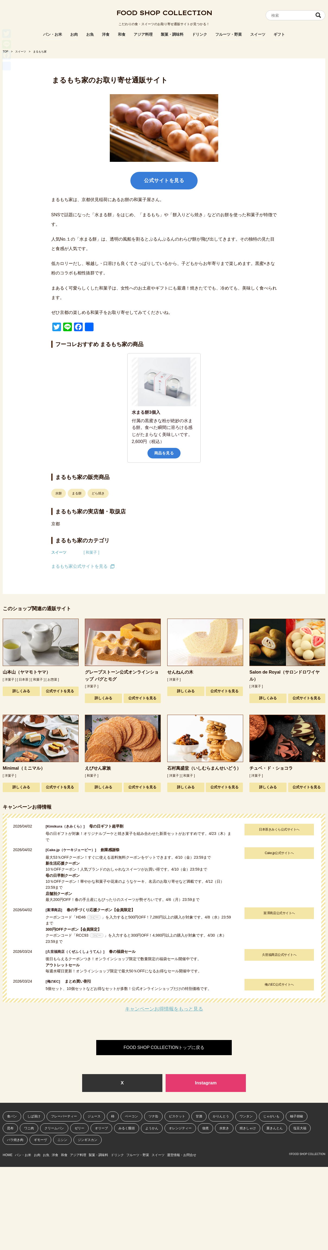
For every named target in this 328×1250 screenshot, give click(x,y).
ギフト (279, 34)
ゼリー (79, 1129)
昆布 (10, 1129)
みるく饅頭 (126, 1129)
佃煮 (205, 1129)
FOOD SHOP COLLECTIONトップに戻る (164, 1047)
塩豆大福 (299, 1129)
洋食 (106, 34)
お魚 (90, 34)
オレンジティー (180, 1129)
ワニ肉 (29, 1129)
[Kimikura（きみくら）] (68, 826)
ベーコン (131, 1117)
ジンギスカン (87, 1140)
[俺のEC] (55, 981)
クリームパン (54, 1129)
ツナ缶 (153, 1117)
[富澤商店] (56, 910)
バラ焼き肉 (15, 1140)
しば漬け (33, 1117)
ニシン (62, 1140)
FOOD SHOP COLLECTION (164, 14)
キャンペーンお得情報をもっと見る (164, 1009)
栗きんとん (274, 1129)
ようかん (151, 1129)
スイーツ (257, 34)
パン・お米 (52, 34)
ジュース (94, 1117)
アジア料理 (143, 34)
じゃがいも (271, 1117)
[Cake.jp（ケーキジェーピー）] (74, 850)
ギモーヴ (40, 1140)
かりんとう (221, 1117)
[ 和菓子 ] (91, 552)
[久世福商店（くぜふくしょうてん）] (79, 951)
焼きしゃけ (248, 1129)
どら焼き (98, 493)
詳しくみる (21, 691)
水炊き (224, 1129)
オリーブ (101, 1129)
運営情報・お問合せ (231, 1154)
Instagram (205, 1083)
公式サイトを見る (164, 180)
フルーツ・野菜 (228, 34)
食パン (12, 1117)
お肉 (74, 34)
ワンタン (246, 1117)
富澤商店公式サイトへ (278, 913)
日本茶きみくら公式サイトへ (278, 829)
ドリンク (199, 34)
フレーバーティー (64, 1117)
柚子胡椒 (296, 1117)
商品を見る (164, 453)
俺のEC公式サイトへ (278, 984)
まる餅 (77, 493)
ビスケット (177, 1117)
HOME (7, 1154)
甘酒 (199, 1117)
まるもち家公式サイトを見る (79, 566)
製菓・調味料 (172, 34)
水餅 (58, 493)
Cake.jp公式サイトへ (278, 853)
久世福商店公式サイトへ (278, 955)
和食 (122, 34)
